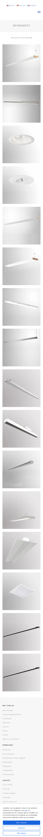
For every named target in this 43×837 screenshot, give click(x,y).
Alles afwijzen (21, 833)
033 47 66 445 (7, 785)
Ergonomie (6, 723)
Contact (5, 735)
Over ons (5, 727)
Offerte (4, 731)
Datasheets (6, 750)
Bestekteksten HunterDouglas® (13, 758)
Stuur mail (5, 789)
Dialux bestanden (8, 754)
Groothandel (6, 718)
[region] (21, 820)
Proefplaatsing (7, 770)
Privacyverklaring (8, 774)
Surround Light (7, 710)
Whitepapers (6, 766)
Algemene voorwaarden (10, 739)
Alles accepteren (21, 823)
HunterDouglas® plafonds (11, 714)
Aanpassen (21, 828)
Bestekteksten (7, 762)
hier (26, 810)
